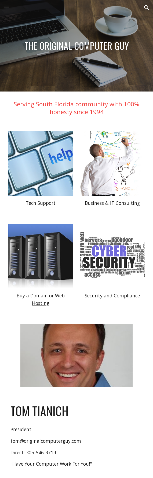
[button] (6, 7)
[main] (76, 46)
